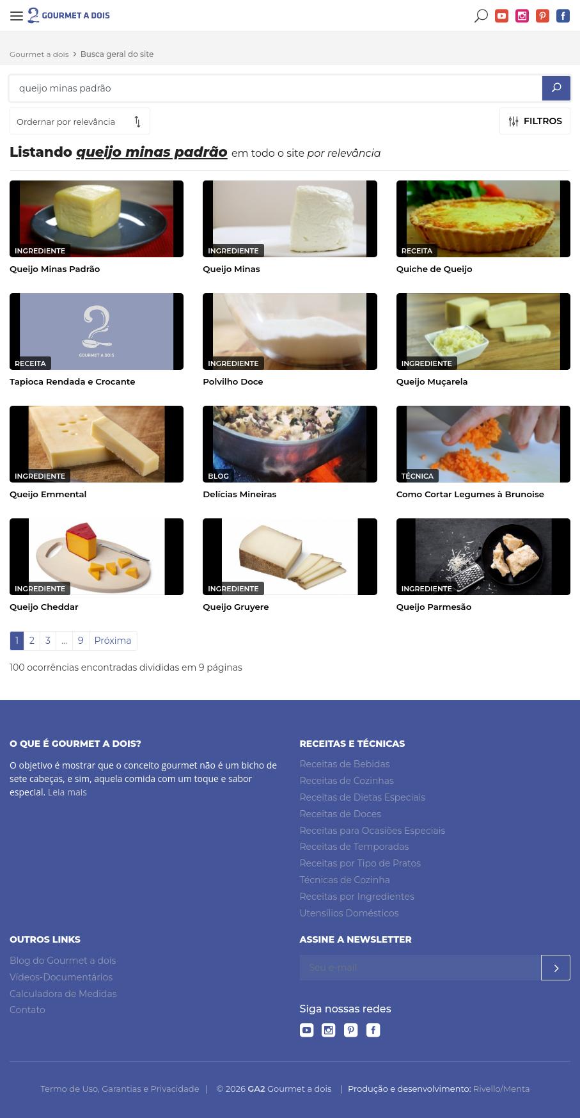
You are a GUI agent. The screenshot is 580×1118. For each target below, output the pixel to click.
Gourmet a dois (39, 54)
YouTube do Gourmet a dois (502, 16)
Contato (27, 1010)
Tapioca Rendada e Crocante (73, 381)
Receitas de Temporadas (354, 846)
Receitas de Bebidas (345, 764)
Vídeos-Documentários (61, 977)
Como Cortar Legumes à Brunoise (470, 494)
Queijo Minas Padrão (55, 269)
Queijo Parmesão (434, 607)
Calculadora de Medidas (63, 994)
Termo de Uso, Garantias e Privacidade (119, 1088)
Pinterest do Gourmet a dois (543, 16)
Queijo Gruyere (236, 607)
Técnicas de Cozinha (345, 880)
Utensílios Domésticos (349, 913)
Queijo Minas (231, 269)
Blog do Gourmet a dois (63, 960)
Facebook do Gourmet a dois (563, 16)
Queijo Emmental (48, 494)
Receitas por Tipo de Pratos (360, 863)
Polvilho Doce (233, 381)
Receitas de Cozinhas (347, 781)
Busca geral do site (117, 54)
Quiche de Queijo (434, 269)
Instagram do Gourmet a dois (522, 16)
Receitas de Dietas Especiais (363, 797)
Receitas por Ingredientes (357, 896)
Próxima (113, 640)
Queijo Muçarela (432, 381)
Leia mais (67, 792)
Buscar (481, 16)
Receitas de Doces (341, 814)
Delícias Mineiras (239, 494)
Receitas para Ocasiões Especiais (373, 830)
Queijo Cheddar (44, 607)
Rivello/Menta (501, 1088)
